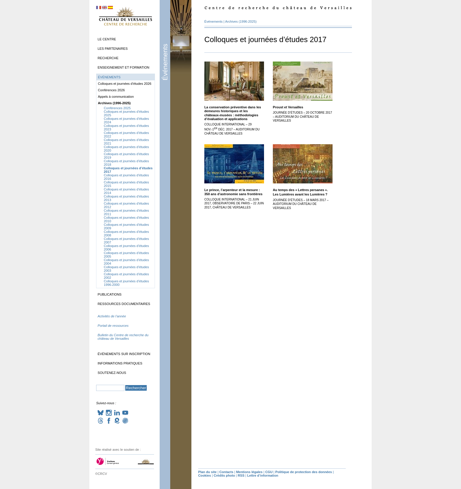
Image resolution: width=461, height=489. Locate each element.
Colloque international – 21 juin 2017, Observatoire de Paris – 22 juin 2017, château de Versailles (234, 203)
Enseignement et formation (123, 67)
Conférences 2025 (117, 108)
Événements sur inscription (124, 354)
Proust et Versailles (288, 107)
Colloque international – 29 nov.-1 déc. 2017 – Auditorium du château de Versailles (232, 129)
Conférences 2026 (111, 90)
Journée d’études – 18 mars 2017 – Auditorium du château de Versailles (300, 204)
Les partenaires (113, 48)
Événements (165, 62)
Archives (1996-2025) (241, 21)
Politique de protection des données (303, 472)
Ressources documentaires (124, 304)
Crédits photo (224, 475)
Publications (109, 294)
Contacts (226, 472)
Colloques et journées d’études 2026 (124, 83)
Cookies (204, 475)
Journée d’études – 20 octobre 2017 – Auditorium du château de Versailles (302, 116)
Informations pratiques (120, 363)
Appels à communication (116, 96)
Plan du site (207, 472)
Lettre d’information (262, 475)
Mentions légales (249, 472)
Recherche (108, 58)
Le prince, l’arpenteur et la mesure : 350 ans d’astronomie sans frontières (233, 191)
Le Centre (107, 39)
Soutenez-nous (112, 372)
